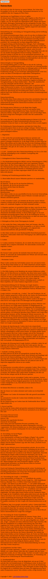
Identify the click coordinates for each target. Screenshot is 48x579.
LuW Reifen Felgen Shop (20, 576)
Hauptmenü (5, 1)
